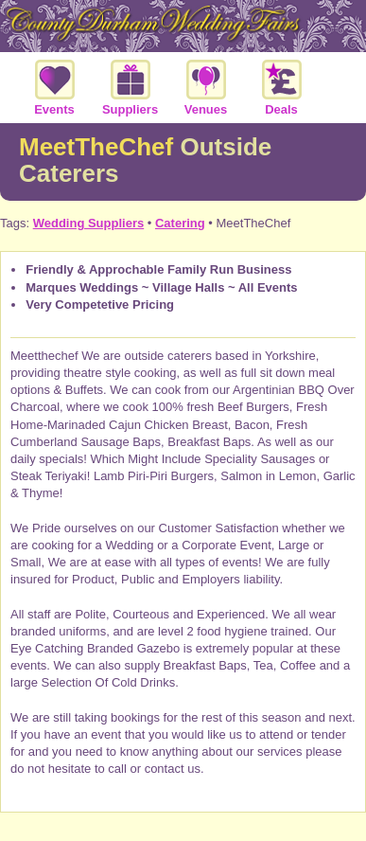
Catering (180, 223)
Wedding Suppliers (89, 223)
